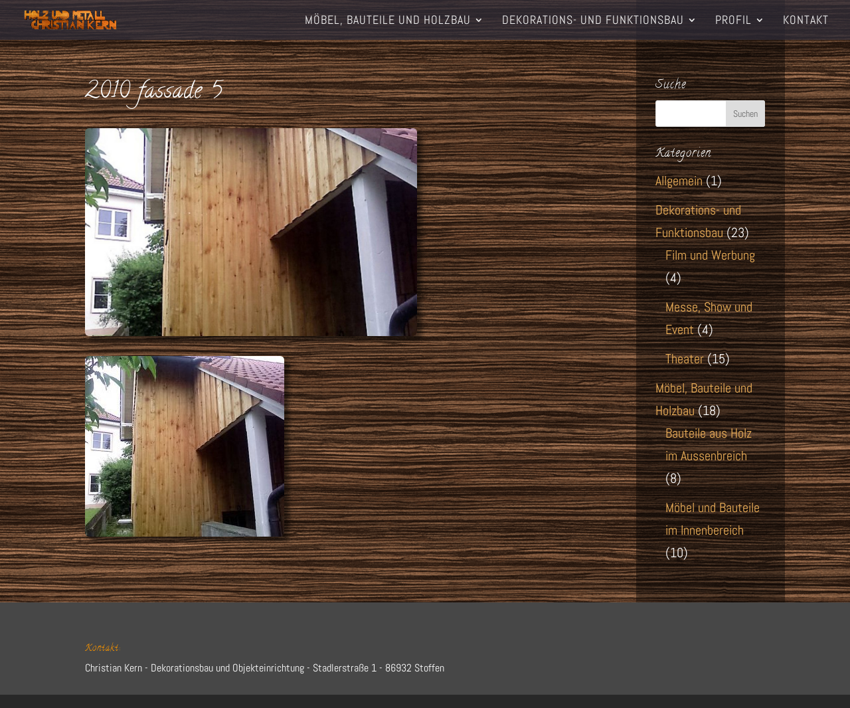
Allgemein (679, 180)
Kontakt (806, 21)
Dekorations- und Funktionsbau (593, 21)
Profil (733, 21)
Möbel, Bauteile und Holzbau (388, 21)
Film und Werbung (710, 255)
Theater (684, 358)
